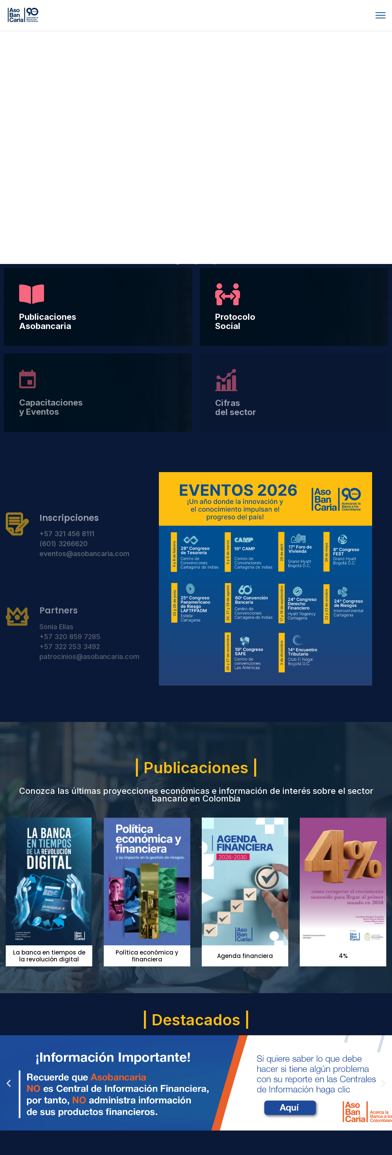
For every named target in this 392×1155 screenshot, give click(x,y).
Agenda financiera (245, 956)
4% (343, 956)
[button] (177, 260)
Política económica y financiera (147, 955)
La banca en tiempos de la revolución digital (49, 955)
